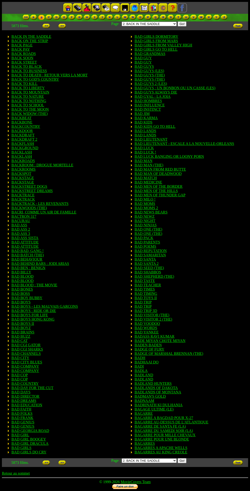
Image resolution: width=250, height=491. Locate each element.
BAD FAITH (21, 409)
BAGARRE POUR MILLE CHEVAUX (165, 435)
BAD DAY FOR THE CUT (32, 388)
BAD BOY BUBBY (26, 298)
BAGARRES (145, 443)
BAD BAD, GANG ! (27, 251)
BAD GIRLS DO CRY (28, 452)
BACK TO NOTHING (28, 101)
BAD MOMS (145, 204)
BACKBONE (21, 122)
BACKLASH (21, 152)
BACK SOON (22, 58)
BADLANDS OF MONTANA (158, 392)
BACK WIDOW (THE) (29, 114)
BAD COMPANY (25, 366)
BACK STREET (24, 62)
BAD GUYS (144, 66)
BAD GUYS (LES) (149, 71)
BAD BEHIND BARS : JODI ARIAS (40, 264)
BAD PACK (144, 238)
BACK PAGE (22, 45)
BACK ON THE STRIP (29, 41)
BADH (140, 358)
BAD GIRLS (21, 448)
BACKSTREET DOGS (29, 186)
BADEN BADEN (148, 345)
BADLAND (144, 375)
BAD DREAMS (23, 401)
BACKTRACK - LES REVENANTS (40, 204)
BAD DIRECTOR (25, 396)
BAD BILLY (21, 272)
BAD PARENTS (147, 242)
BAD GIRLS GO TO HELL (156, 49)
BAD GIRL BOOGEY (28, 439)
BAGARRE (144, 414)
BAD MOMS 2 (146, 208)
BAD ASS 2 (20, 229)
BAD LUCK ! (145, 152)
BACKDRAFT (23, 135)
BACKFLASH (22, 144)
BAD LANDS (145, 131)
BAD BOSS (20, 294)
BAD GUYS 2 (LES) (151, 84)
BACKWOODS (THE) (29, 208)
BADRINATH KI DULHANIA (159, 405)
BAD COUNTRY (25, 384)
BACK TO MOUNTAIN (30, 92)
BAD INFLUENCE (150, 105)
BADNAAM (144, 401)
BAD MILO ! (145, 199)
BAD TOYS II (146, 298)
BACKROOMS (23, 169)
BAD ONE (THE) (148, 229)
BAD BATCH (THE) (27, 255)
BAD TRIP (143, 302)
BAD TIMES (145, 289)
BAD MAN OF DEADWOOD (158, 174)
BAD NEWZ (145, 216)
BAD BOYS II (22, 324)
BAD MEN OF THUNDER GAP (160, 195)
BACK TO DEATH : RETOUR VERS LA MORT (49, 75)
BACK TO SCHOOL (27, 105)
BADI (139, 366)
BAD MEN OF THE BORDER (159, 186)
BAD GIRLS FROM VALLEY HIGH (163, 45)
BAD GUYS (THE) (150, 75)
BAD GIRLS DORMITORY (156, 37)
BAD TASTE (145, 281)
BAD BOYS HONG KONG (33, 319)
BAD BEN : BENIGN (28, 268)
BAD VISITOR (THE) (152, 315)
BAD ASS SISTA (24, 238)
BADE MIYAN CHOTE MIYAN (160, 341)
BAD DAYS (20, 392)
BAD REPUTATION (151, 251)
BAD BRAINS (22, 332)
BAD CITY (20, 358)
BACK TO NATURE (27, 96)
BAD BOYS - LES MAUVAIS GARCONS (44, 306)
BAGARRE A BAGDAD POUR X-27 (164, 418)
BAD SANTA (145, 259)
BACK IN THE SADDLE (31, 37)
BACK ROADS (23, 54)
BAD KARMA (146, 118)
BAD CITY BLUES (26, 362)
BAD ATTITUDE (25, 242)
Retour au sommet (16, 473)
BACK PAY (20, 49)
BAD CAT (19, 341)
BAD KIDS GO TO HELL (155, 126)
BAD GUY (143, 58)
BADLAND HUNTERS (153, 384)
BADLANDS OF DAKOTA (156, 388)
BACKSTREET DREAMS (32, 191)
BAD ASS (19, 225)
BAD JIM (142, 114)
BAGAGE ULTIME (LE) (154, 409)
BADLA (141, 371)
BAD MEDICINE (148, 182)
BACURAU (20, 221)
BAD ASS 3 (20, 234)
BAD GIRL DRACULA (30, 443)
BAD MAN (143, 161)
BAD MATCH (146, 178)
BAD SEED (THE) (149, 268)
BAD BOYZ (21, 328)
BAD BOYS (20, 302)
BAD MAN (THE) (149, 165)
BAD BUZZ (20, 336)
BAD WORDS (146, 328)
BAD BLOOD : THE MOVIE (34, 285)
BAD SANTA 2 (147, 264)
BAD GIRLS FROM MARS (156, 41)
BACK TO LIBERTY (28, 88)
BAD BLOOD (22, 276)
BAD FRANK (22, 418)
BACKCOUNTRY (25, 126)
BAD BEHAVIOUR (26, 259)
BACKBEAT (21, 118)
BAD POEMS (145, 246)
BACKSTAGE (22, 178)
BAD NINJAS (146, 225)
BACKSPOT (21, 174)
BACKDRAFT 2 (24, 139)
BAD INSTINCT (148, 109)
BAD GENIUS (22, 422)
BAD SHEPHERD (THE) (154, 276)
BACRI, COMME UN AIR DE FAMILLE (43, 212)
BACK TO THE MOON (30, 109)
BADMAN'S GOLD (150, 396)
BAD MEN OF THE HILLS (156, 191)
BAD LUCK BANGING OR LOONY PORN (169, 156)
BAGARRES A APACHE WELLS (161, 448)
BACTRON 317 (23, 216)
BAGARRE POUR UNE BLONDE (162, 439)
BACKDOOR (22, 131)
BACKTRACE (23, 195)
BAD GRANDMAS (150, 54)
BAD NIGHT (145, 221)
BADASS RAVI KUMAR (155, 336)
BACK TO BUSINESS (29, 71)
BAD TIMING (146, 294)
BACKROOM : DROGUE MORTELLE (42, 165)
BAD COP (19, 375)
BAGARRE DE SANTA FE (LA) (160, 426)
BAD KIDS (143, 122)
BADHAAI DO (147, 362)
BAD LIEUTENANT (151, 139)
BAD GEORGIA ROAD (30, 431)
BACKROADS (23, 161)
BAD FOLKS (21, 414)
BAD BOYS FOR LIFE (29, 315)
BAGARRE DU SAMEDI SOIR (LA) (164, 431)
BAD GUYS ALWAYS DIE (156, 92)
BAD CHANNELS (26, 354)
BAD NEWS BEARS (151, 212)
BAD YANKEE (147, 332)
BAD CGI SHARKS (27, 349)
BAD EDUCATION (26, 405)
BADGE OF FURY (149, 349)
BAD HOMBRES (148, 101)
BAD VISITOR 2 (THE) (153, 319)
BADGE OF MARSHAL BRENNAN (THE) (169, 354)
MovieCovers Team (136, 482)
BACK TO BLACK (26, 66)
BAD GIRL (20, 435)
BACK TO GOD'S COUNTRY (35, 79)
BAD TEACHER (148, 285)
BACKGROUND (24, 148)
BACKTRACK (23, 199)
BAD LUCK (144, 148)
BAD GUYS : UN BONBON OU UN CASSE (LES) (175, 88)
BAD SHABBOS (148, 272)
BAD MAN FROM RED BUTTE (160, 169)
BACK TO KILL (24, 84)
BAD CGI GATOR (25, 345)
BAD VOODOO (147, 324)
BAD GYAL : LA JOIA (152, 96)
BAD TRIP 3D (146, 311)
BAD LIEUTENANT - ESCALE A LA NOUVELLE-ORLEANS (184, 144)
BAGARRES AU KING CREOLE (161, 452)
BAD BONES (22, 289)
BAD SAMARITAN (150, 255)
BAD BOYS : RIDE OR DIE (33, 311)
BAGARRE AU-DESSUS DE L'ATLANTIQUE (171, 422)
